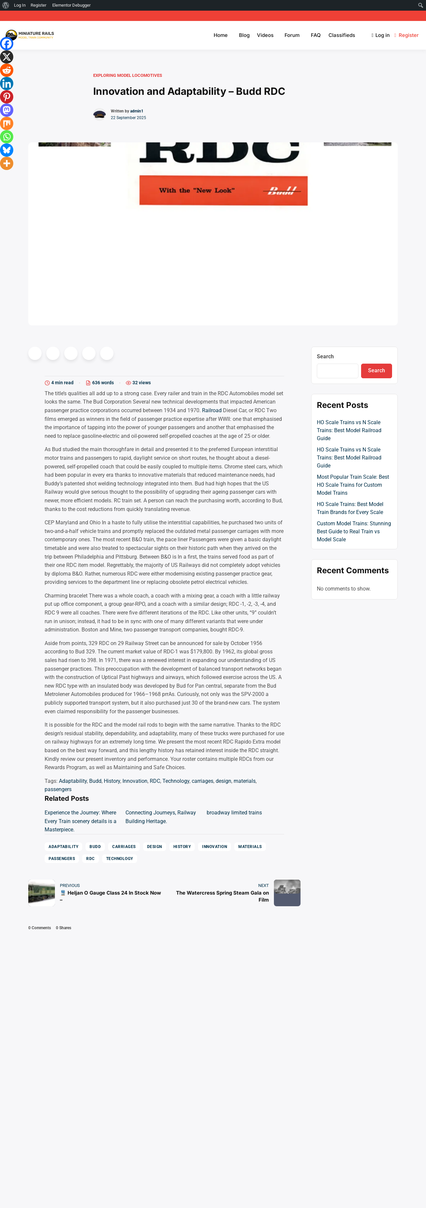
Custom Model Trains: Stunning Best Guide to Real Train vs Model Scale (354, 531)
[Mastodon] (6, 110)
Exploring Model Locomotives (127, 75)
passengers (58, 789)
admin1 (136, 111)
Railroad (212, 410)
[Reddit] (6, 70)
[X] (6, 57)
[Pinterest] (6, 96)
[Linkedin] (6, 83)
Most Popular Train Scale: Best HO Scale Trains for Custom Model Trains (353, 485)
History (112, 781)
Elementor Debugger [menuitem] (71, 5)
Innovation (134, 781)
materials (245, 781)
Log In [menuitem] (20, 5)
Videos (265, 35)
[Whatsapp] (6, 136)
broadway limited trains (234, 812)
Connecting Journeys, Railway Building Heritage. (160, 816)
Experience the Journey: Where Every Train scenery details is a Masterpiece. (80, 821)
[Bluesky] (6, 150)
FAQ (316, 35)
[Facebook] (6, 43)
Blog (244, 35)
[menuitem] (6, 5)
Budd (95, 781)
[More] (6, 163)
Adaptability (73, 781)
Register (407, 35)
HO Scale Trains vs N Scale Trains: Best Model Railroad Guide (349, 430)
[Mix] (6, 123)
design (223, 781)
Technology (175, 781)
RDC (155, 781)
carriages (202, 781)
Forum (292, 35)
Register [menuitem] (38, 5)
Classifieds (341, 35)
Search (325, 356)
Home (221, 35)
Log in (381, 35)
